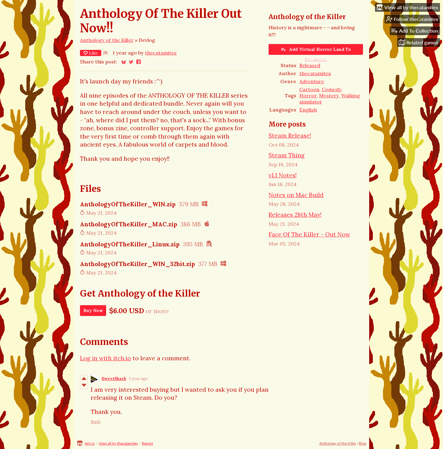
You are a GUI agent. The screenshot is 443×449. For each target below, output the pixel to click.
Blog (362, 443)
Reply (96, 421)
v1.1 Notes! (283, 175)
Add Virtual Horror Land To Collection (316, 51)
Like (90, 53)
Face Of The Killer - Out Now (309, 234)
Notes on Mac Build (296, 195)
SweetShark (114, 378)
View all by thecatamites (118, 443)
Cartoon (309, 89)
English (308, 110)
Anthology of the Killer (107, 40)
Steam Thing (287, 155)
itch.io (90, 443)
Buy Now (93, 310)
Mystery (329, 95)
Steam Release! (290, 135)
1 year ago (138, 378)
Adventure (311, 81)
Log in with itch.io (105, 358)
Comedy (331, 89)
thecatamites (161, 53)
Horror (308, 95)
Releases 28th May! (295, 214)
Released (309, 65)
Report (147, 443)
